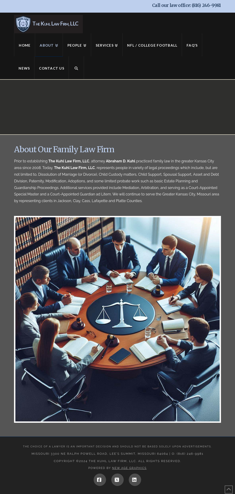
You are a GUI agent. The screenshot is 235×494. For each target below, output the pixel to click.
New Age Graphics (129, 468)
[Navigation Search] (76, 67)
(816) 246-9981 (206, 5)
